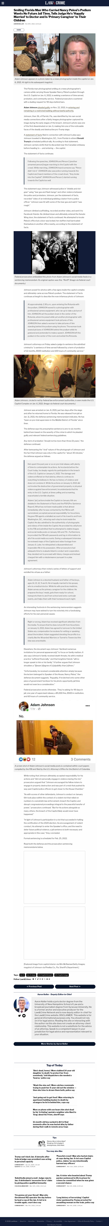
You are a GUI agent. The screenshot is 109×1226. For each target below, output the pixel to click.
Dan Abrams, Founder (54, 1225)
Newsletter (40, 1221)
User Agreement (70, 1221)
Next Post (75, 986)
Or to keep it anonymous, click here (55, 1144)
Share (19, 30)
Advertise (31, 1221)
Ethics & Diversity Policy (86, 1221)
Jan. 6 (22, 975)
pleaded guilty (44, 107)
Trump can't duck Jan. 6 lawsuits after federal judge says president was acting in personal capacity (33, 1159)
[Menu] (3, 3)
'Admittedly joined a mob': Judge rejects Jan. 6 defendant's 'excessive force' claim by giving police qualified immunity (33, 1180)
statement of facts (34, 135)
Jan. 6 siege (31, 975)
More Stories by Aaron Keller (54, 1044)
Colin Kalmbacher (21, 1186)
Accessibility (58, 1221)
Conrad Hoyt (19, 1165)
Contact (99, 1221)
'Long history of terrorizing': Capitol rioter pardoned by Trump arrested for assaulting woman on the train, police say (75, 1200)
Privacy (49, 1221)
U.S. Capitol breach (45, 975)
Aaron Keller (19, 24)
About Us (23, 1221)
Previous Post (34, 986)
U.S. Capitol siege (61, 975)
